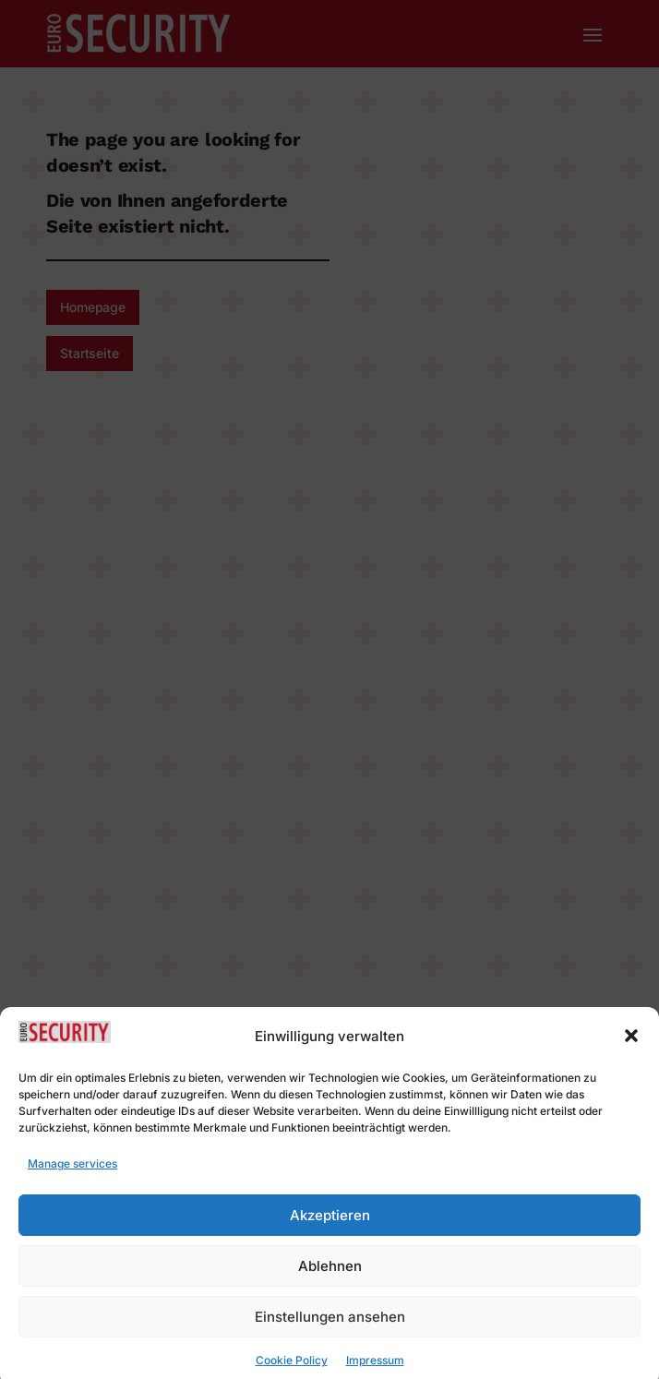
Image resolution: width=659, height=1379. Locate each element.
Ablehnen (330, 1278)
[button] (631, 1048)
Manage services (72, 1175)
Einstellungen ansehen (330, 1328)
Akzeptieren (330, 1227)
